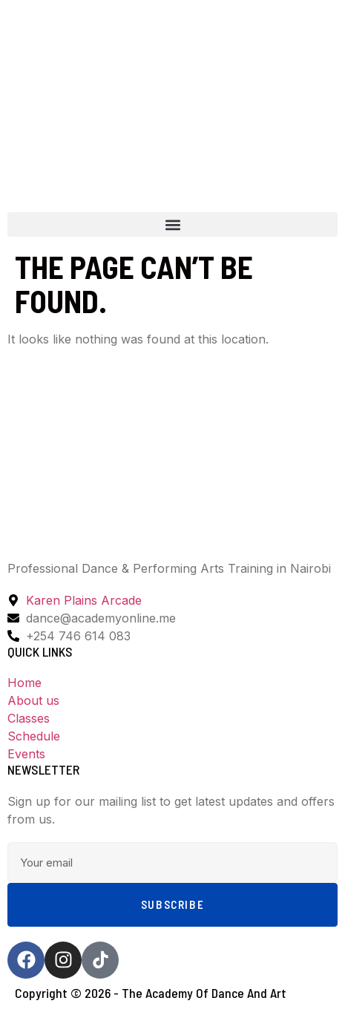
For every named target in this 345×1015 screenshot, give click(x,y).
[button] (172, 224)
